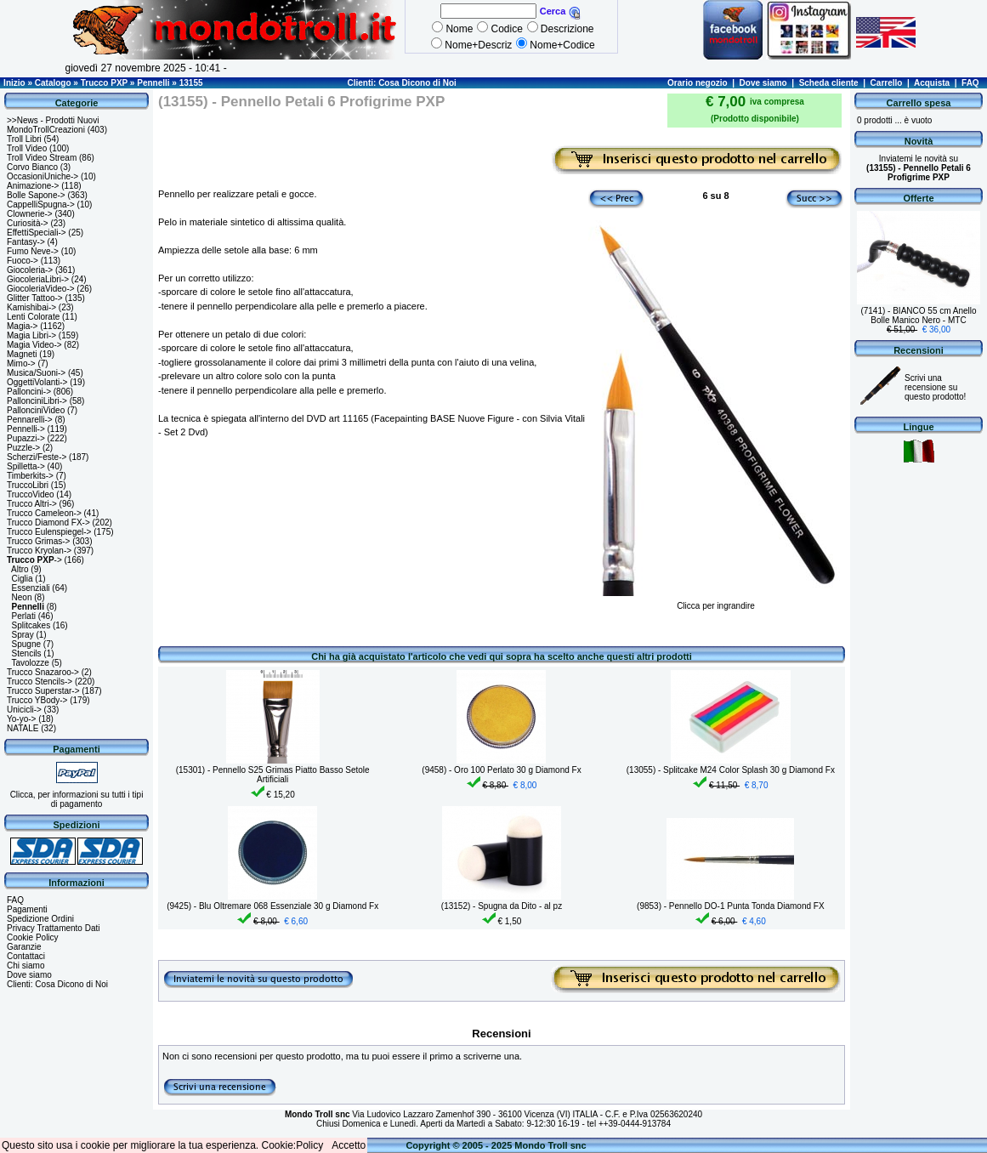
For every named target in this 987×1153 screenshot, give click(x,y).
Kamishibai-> (31, 307)
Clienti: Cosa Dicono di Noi (401, 83)
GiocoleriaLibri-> (38, 279)
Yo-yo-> (21, 719)
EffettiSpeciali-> (36, 232)
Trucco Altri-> (32, 503)
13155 (191, 83)
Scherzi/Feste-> (36, 457)
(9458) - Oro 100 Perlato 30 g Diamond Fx (501, 770)
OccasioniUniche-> (42, 176)
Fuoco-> (22, 260)
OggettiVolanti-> (37, 382)
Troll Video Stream (42, 157)
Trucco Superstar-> (43, 691)
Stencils (27, 653)
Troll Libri (24, 139)
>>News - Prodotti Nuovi (53, 120)
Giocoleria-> (30, 270)
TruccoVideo (30, 494)
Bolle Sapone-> (36, 195)
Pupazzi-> (26, 438)
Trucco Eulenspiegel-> (49, 532)
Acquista (932, 83)
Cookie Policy (33, 937)
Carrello (887, 83)
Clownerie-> (30, 214)
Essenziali (31, 588)
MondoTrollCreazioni (46, 129)
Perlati (24, 616)
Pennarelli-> (30, 419)
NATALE (22, 728)
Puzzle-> (23, 447)
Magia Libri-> (31, 335)
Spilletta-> (26, 466)
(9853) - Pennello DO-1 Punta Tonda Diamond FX (731, 906)
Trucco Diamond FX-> (48, 522)
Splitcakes (31, 625)
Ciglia (22, 578)
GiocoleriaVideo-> (41, 288)
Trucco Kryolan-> (39, 550)
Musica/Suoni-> (36, 373)
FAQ (970, 83)
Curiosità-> (27, 223)
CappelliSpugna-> (41, 204)
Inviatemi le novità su (918, 168)
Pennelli (153, 83)
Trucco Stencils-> (39, 681)
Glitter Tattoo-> (35, 298)
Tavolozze (29, 662)
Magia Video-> (34, 344)
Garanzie (24, 946)
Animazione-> (33, 185)
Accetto (349, 1145)
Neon (22, 597)
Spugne (26, 644)
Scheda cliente (829, 83)
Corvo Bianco (32, 167)
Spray (23, 634)
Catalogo (53, 83)
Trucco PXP (104, 83)
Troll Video (27, 148)
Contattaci (26, 956)
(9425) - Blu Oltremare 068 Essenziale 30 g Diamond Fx (272, 906)
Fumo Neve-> (33, 251)
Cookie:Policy (293, 1145)
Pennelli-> (26, 429)
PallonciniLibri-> (37, 401)
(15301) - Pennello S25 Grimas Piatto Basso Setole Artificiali (273, 774)
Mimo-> (21, 363)
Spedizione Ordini (40, 918)
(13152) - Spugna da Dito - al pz (501, 906)
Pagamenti (27, 909)
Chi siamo (25, 965)
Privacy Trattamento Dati (53, 928)
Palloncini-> (29, 391)
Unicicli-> (24, 709)
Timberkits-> (30, 475)
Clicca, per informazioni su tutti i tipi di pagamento (77, 799)
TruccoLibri (27, 485)
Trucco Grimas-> (38, 541)
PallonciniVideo (36, 410)
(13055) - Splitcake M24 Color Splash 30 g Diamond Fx (731, 770)
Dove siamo (763, 83)
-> (34, 560)
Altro (20, 569)
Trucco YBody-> (37, 700)
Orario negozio (697, 83)
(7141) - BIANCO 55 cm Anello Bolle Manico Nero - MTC (918, 315)
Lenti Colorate (33, 316)
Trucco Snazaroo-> (43, 672)
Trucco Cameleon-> (44, 513)
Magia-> (22, 326)
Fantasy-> (26, 242)
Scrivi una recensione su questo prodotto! (935, 387)
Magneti (22, 354)
